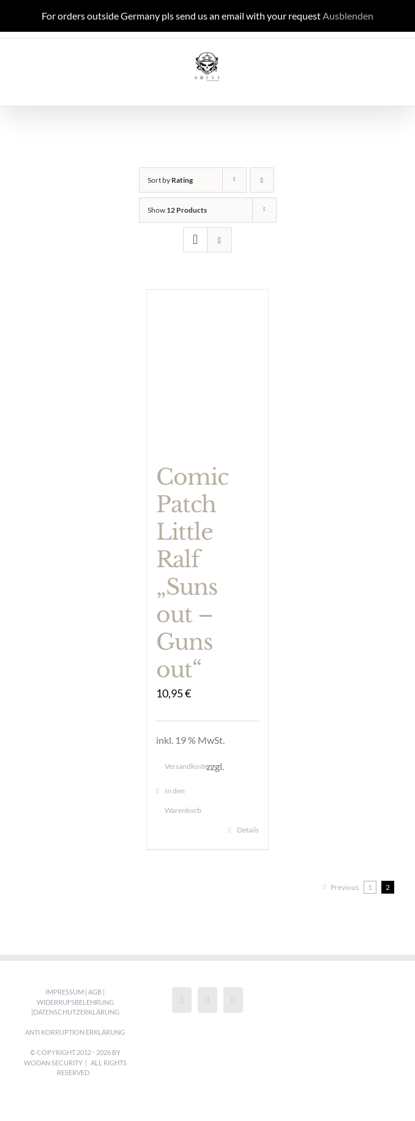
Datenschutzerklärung (76, 1012)
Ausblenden (348, 15)
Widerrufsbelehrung (75, 1002)
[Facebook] (182, 1000)
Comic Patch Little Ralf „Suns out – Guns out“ (192, 573)
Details (248, 829)
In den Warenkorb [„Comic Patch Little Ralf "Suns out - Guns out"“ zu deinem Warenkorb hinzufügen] (183, 800)
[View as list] (219, 240)
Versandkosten (185, 766)
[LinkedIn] (233, 1000)
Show (177, 210)
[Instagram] (207, 1000)
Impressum (64, 992)
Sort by (170, 180)
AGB (95, 992)
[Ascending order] (262, 180)
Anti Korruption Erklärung (75, 1032)
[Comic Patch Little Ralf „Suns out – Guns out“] (207, 370)
